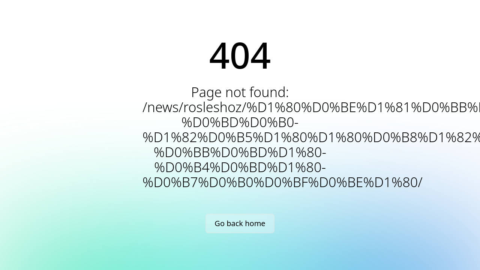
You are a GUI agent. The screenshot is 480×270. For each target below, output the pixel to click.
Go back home (239, 223)
